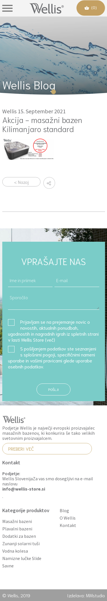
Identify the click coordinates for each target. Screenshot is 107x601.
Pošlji (53, 389)
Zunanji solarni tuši (21, 543)
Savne (8, 566)
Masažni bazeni (17, 521)
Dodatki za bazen (19, 536)
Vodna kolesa (15, 551)
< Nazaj (21, 182)
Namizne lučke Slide (21, 558)
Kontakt (68, 525)
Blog (64, 510)
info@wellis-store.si (23, 489)
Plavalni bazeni (17, 529)
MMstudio (95, 595)
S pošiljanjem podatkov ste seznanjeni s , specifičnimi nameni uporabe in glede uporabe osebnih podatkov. (52, 357)
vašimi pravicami (46, 360)
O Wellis (68, 518)
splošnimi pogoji (39, 354)
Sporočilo (53, 300)
